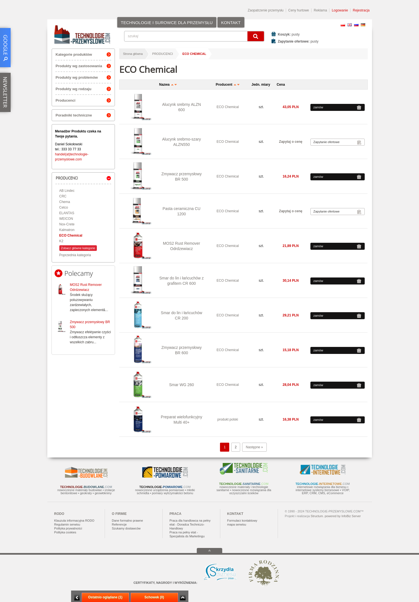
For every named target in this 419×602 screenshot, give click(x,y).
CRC (63, 196)
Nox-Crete (67, 224)
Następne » (254, 447)
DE (363, 24)
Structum (317, 516)
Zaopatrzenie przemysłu (266, 10)
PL (343, 24)
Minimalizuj (77, 597)
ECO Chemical (71, 235)
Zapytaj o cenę (290, 142)
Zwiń (182, 597)
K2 (61, 241)
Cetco (63, 207)
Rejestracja (361, 10)
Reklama (320, 10)
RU (356, 24)
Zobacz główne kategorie (78, 248)
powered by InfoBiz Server (343, 516)
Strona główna (133, 53)
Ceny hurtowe (298, 10)
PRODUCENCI (162, 53)
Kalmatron (67, 230)
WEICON (66, 219)
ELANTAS (66, 213)
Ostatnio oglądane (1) (105, 597)
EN (349, 24)
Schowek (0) (154, 597)
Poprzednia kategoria (75, 255)
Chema (64, 202)
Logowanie (340, 10)
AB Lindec (67, 191)
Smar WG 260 (181, 384)
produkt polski (227, 419)
